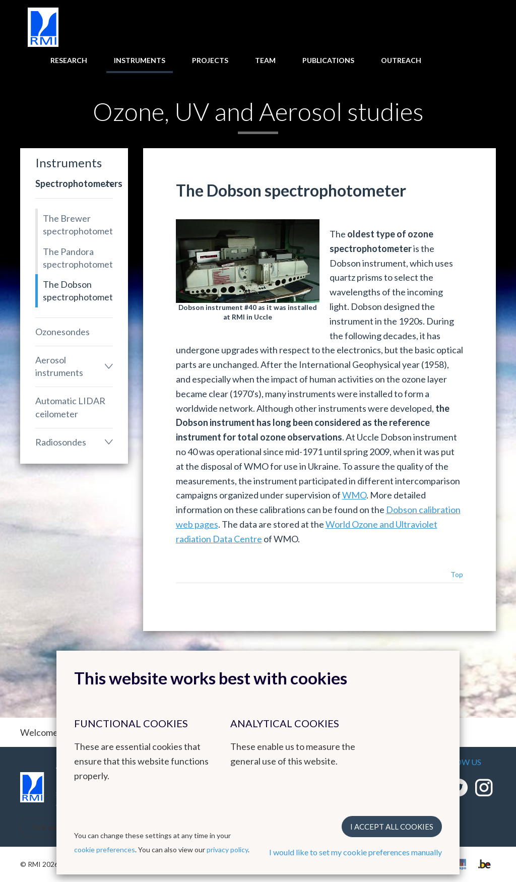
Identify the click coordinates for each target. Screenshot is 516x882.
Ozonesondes (62, 331)
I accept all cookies (391, 826)
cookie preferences (104, 849)
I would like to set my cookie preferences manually (355, 852)
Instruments (139, 60)
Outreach (401, 60)
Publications (328, 60)
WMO (354, 494)
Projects (210, 60)
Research (68, 60)
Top (456, 574)
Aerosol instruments (59, 366)
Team (265, 60)
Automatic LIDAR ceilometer (70, 407)
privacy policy (227, 849)
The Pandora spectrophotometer (78, 258)
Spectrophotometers (74, 183)
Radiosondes (60, 442)
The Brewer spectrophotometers (78, 224)
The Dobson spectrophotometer (78, 290)
